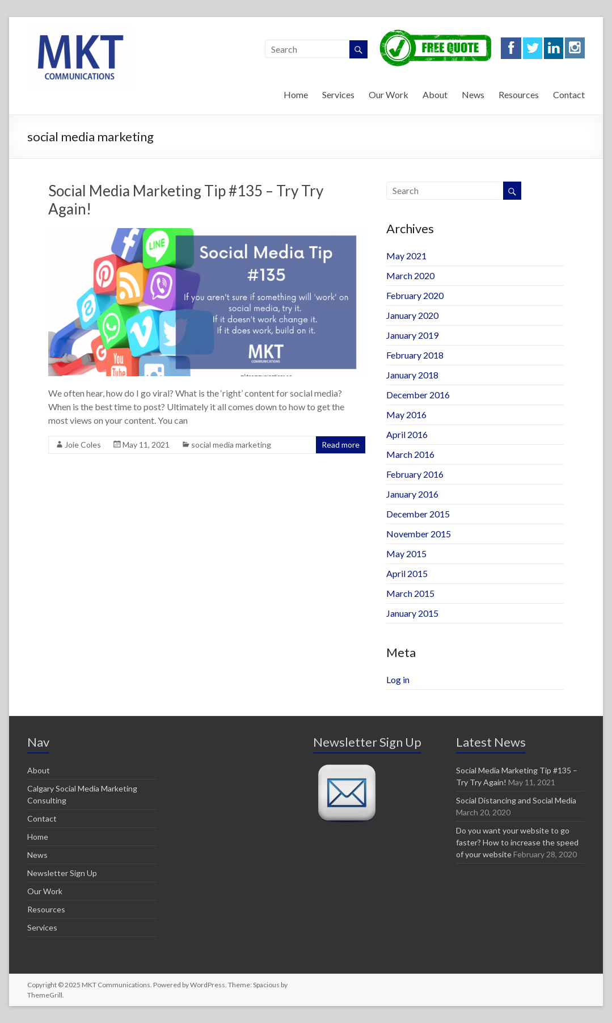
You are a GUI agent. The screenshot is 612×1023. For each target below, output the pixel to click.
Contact (569, 94)
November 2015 (418, 533)
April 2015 (407, 573)
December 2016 (418, 394)
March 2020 (410, 275)
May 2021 (406, 255)
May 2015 (406, 553)
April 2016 (407, 434)
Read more (341, 444)
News (473, 94)
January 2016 (412, 494)
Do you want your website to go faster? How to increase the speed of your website (517, 842)
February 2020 (415, 295)
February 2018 (415, 355)
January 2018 (412, 374)
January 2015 (412, 613)
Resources (519, 94)
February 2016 (415, 474)
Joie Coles (83, 444)
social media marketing (231, 444)
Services (338, 94)
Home (296, 94)
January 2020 (412, 315)
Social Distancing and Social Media (516, 800)
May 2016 (406, 414)
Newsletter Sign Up (62, 873)
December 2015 (418, 513)
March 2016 (410, 454)
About (435, 94)
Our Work (388, 94)
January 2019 (412, 335)
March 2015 (410, 593)
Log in (398, 679)
